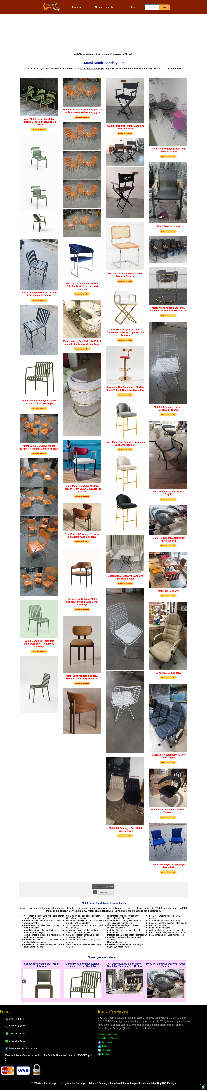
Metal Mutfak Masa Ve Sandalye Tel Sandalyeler (125, 577)
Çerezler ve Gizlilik (107, 1038)
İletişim (132, 7)
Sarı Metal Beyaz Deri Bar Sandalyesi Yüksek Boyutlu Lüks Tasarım (125, 332)
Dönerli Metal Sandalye (169, 673)
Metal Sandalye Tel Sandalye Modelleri (168, 866)
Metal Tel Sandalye (168, 591)
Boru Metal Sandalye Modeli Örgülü (168, 493)
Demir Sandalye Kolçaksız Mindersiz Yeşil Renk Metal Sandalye (39, 644)
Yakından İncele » (39, 129)
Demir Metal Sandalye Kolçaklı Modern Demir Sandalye (39, 402)
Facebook (105, 1042)
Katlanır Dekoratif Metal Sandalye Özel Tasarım (125, 127)
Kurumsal (76, 7)
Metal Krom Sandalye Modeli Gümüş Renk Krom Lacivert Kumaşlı (82, 286)
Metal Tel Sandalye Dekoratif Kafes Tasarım (168, 539)
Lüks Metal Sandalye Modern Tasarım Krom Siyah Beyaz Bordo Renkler (82, 489)
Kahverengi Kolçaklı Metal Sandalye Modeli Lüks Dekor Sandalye (82, 602)
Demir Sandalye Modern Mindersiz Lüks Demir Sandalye (39, 294)
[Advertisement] (103, 33)
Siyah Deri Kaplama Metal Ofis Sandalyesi (168, 756)
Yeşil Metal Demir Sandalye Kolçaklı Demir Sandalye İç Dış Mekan (39, 122)
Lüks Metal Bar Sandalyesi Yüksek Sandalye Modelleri (125, 443)
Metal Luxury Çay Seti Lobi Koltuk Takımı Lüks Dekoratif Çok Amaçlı (82, 342)
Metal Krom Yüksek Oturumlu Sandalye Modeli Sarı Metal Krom (168, 309)
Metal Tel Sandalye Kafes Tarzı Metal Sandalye (168, 150)
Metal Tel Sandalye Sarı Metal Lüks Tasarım (125, 829)
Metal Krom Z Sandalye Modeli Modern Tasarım (125, 275)
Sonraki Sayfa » (106, 892)
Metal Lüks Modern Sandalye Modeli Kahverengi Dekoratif (82, 677)
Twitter (103, 1046)
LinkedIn (104, 1050)
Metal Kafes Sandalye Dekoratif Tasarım (168, 811)
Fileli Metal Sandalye (168, 226)
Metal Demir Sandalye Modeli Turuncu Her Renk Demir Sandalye (39, 447)
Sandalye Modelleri (105, 7)
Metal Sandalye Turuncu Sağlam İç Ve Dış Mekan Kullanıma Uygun (82, 111)
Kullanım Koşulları (107, 1034)
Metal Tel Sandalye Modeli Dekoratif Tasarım (168, 408)
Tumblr (103, 1054)
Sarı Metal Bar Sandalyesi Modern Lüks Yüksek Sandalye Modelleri (125, 388)
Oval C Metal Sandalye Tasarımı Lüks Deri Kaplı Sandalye (82, 535)
